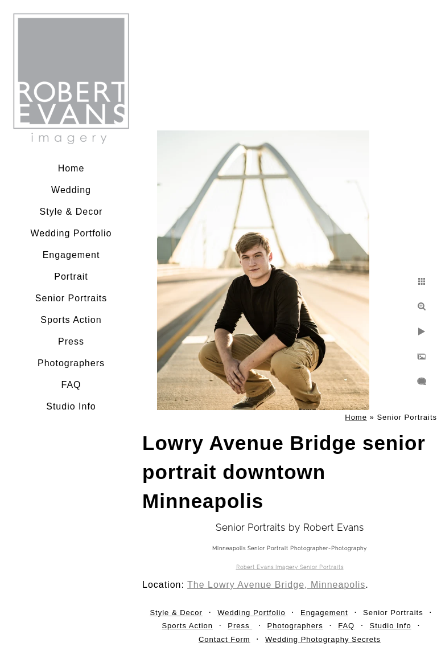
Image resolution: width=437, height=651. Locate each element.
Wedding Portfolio (71, 233)
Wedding (71, 190)
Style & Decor (71, 211)
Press (71, 341)
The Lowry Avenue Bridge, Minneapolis (276, 584)
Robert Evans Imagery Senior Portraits (290, 567)
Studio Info (71, 406)
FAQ (71, 385)
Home (71, 168)
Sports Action (70, 320)
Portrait (71, 276)
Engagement (71, 255)
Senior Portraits (71, 298)
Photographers (71, 363)
